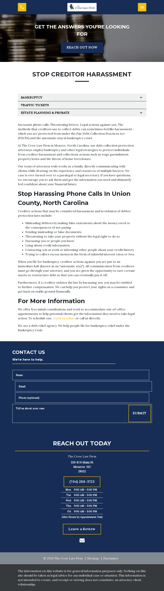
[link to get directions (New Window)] (82, 466)
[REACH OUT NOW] (82, 47)
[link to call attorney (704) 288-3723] (22, 7)
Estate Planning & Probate (45, 113)
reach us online (64, 318)
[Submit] (139, 413)
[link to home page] (82, 7)
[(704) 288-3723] (82, 481)
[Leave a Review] (82, 529)
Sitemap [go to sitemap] (93, 558)
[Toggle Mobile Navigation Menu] (142, 7)
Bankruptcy (31, 97)
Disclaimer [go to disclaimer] (111, 558)
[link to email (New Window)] (82, 540)
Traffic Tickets (35, 105)
